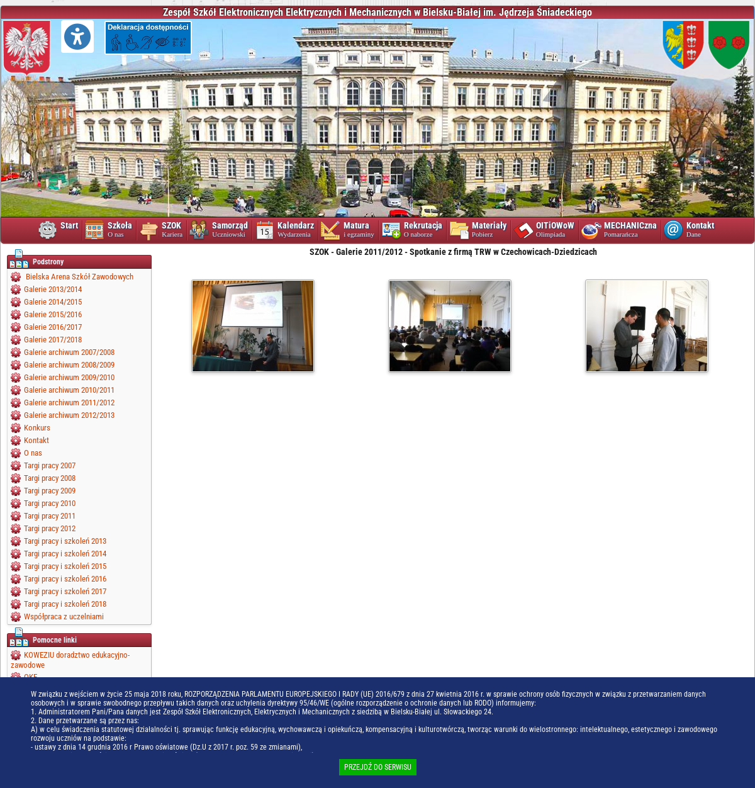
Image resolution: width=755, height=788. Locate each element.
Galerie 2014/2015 (53, 302)
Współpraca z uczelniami (64, 616)
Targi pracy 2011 (50, 516)
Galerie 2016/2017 (53, 327)
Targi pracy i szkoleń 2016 (65, 578)
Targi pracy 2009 (50, 490)
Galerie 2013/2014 (53, 289)
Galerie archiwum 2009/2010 (69, 377)
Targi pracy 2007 (50, 465)
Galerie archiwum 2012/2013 (69, 415)
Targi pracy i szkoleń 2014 (65, 553)
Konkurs (37, 427)
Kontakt (36, 440)
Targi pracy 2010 (50, 503)
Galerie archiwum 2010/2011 (69, 390)
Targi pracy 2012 (50, 528)
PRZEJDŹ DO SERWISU (377, 767)
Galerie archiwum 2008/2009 (69, 364)
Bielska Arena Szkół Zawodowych (78, 276)
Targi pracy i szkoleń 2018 (65, 604)
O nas (33, 453)
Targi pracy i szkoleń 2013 (65, 541)
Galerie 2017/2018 (53, 339)
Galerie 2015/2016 (53, 314)
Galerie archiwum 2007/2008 (69, 352)
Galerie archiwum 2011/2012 (69, 402)
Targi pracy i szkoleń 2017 (65, 591)
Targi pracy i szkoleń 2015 (65, 566)
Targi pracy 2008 (50, 478)
